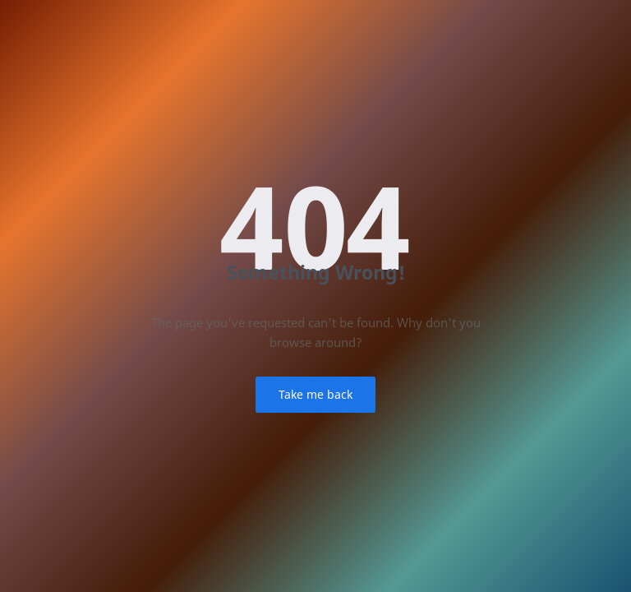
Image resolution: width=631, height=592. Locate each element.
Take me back (315, 394)
